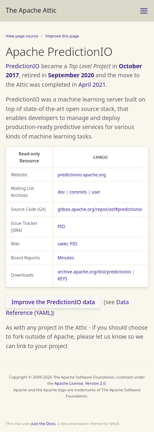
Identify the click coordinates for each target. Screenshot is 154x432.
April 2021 (92, 84)
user (96, 192)
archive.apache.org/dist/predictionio (94, 272)
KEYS (62, 279)
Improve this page (62, 36)
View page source (22, 36)
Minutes (65, 258)
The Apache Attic (31, 10)
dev (61, 192)
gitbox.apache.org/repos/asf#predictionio (99, 209)
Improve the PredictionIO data (53, 302)
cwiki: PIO (67, 244)
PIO (61, 226)
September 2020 (71, 75)
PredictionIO (22, 66)
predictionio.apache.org (81, 175)
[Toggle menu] (144, 11)
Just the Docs (43, 423)
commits (78, 192)
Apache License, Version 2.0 (80, 383)
